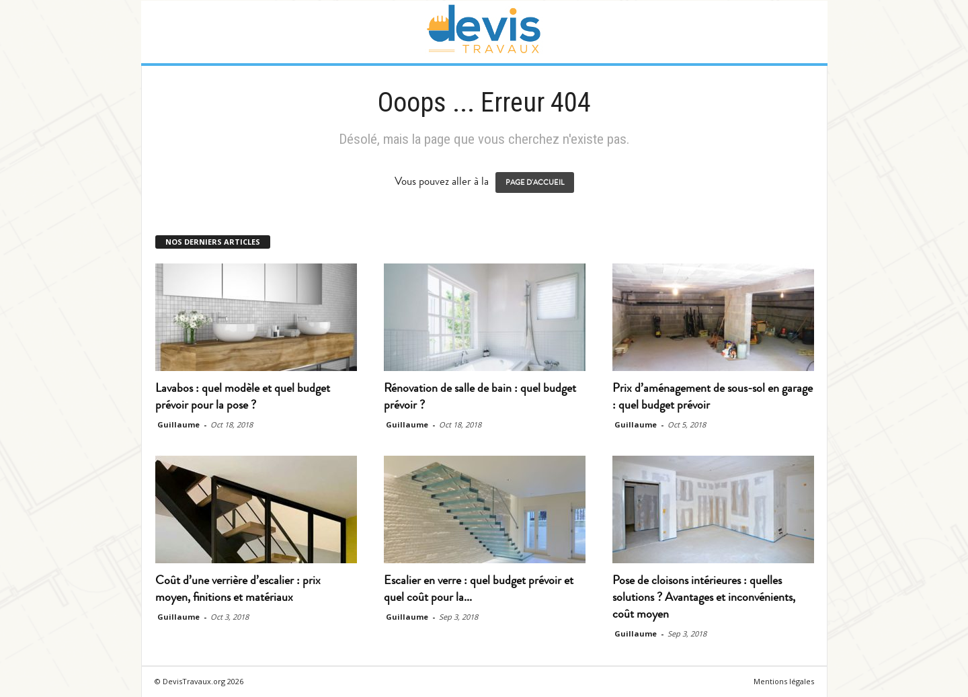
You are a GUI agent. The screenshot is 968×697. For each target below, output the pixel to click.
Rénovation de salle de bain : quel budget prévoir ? (480, 396)
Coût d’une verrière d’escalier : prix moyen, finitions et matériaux (238, 588)
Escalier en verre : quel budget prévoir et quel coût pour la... (478, 588)
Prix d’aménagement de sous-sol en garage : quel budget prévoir (712, 396)
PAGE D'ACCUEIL (535, 182)
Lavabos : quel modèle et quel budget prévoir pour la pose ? (242, 396)
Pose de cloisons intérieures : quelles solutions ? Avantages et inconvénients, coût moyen (703, 596)
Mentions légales (784, 681)
